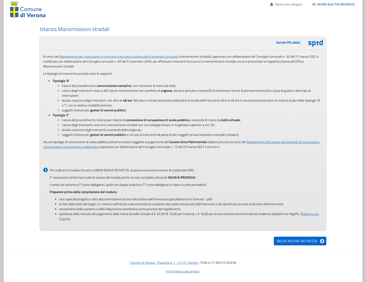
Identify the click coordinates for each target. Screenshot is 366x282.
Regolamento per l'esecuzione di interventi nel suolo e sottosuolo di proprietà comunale (118, 56)
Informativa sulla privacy (183, 271)
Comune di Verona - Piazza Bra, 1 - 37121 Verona (164, 262)
